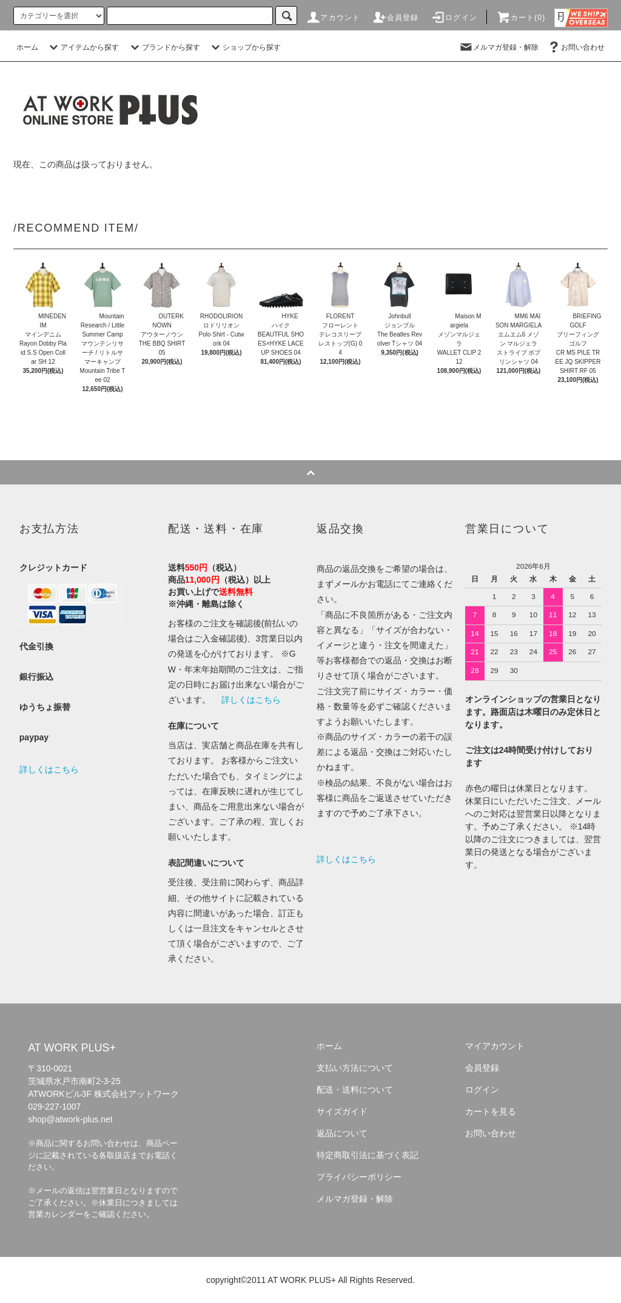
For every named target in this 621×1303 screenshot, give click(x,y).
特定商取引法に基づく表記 (367, 1155)
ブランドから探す (163, 47)
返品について (342, 1133)
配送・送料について (355, 1089)
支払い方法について (355, 1068)
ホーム (27, 47)
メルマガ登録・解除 (498, 47)
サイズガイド (342, 1111)
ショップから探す (244, 47)
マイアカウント (495, 1046)
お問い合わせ (575, 47)
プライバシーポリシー (359, 1177)
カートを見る (490, 1111)
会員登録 (395, 17)
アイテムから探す (82, 47)
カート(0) (521, 17)
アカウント (333, 17)
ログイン (454, 17)
